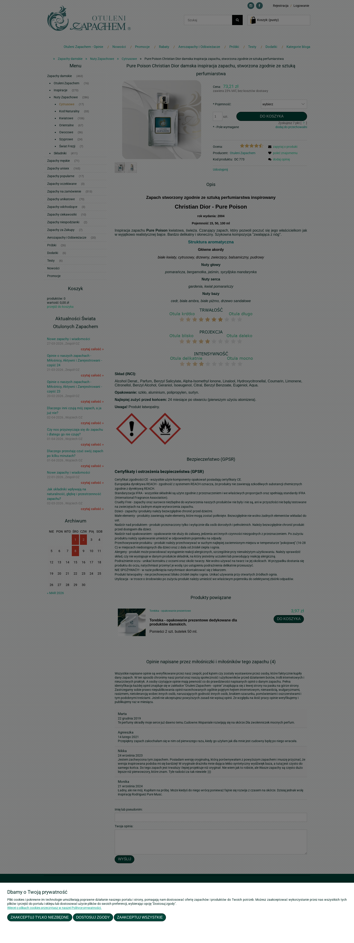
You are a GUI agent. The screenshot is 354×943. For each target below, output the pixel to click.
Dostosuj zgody (93, 917)
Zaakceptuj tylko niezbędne (40, 917)
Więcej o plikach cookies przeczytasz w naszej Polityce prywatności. (54, 908)
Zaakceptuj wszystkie (140, 917)
